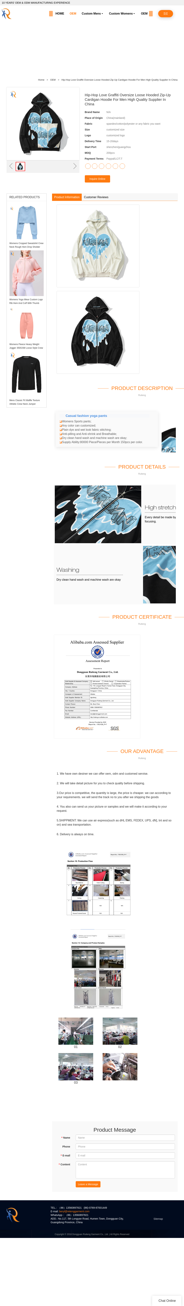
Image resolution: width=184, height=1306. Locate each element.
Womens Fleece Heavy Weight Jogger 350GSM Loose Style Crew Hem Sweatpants (26, 348)
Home (41, 79)
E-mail (65, 1155)
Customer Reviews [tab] (96, 197)
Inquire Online (97, 178)
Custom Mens (91, 13)
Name (65, 1137)
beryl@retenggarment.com (74, 1211)
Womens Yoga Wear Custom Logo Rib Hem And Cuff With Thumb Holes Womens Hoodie (26, 303)
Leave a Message (88, 1184)
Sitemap (158, 1218)
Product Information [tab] (67, 197)
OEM (73, 13)
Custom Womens (121, 13)
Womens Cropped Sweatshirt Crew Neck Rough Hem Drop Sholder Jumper (26, 247)
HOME (60, 13)
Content (64, 1164)
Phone (66, 1146)
